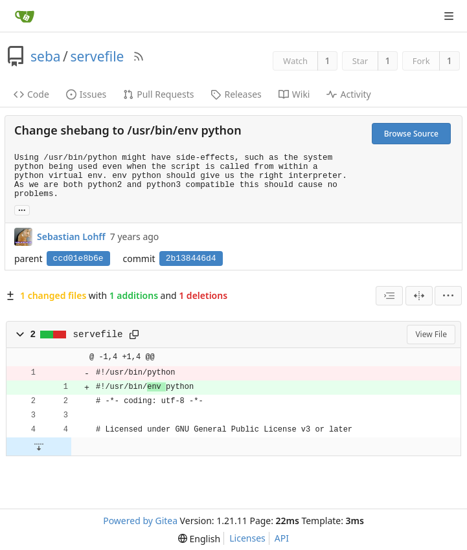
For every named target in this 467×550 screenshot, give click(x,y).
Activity (348, 94)
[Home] (24, 16)
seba (45, 56)
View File (431, 334)
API (282, 538)
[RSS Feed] (138, 56)
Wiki (294, 94)
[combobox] (389, 295)
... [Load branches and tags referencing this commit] (22, 209)
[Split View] (419, 295)
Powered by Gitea (140, 520)
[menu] (448, 295)
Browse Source (411, 133)
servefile (97, 56)
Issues (86, 94)
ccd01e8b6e (78, 258)
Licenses (247, 538)
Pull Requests (158, 94)
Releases (236, 94)
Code (31, 94)
